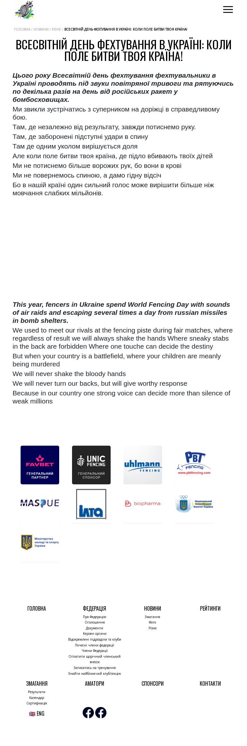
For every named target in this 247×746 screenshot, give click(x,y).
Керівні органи (94, 633)
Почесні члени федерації (94, 645)
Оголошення (95, 622)
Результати (36, 692)
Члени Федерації (95, 650)
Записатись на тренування (95, 667)
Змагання (152, 617)
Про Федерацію (94, 617)
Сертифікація (36, 703)
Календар (36, 697)
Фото (152, 622)
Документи (94, 628)
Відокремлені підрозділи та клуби (94, 639)
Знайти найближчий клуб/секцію (94, 673)
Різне (153, 628)
